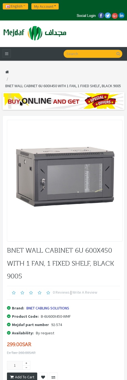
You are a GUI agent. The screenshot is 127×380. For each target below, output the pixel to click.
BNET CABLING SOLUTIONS (47, 308)
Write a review (84, 292)
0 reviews (61, 292)
